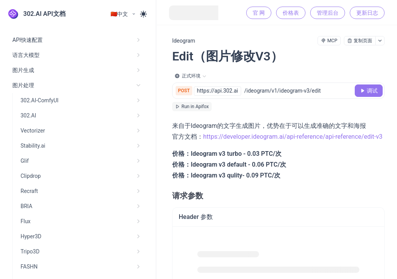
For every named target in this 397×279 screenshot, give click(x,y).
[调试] (369, 90)
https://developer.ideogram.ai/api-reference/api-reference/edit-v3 (292, 136)
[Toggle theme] (143, 13)
